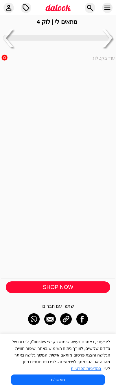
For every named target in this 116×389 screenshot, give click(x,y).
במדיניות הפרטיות (86, 368)
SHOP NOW (58, 287)
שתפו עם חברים (58, 306)
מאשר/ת (58, 379)
